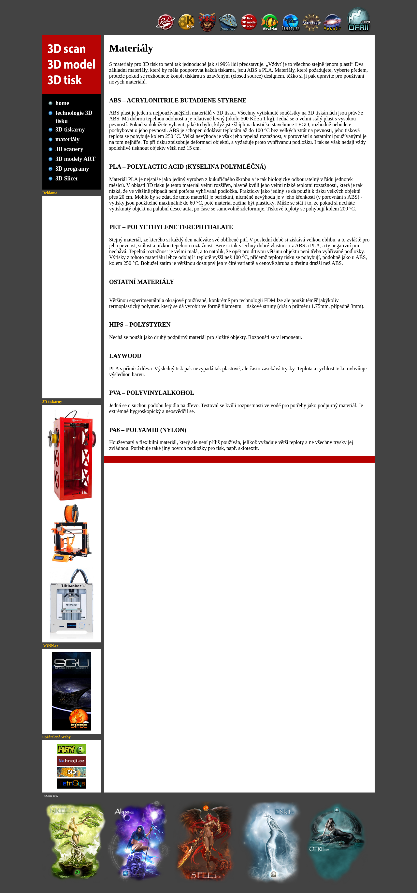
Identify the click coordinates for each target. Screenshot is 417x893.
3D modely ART (75, 159)
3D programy (72, 168)
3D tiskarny (70, 129)
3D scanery (69, 149)
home (62, 103)
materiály (67, 139)
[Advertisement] (72, 297)
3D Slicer (66, 178)
